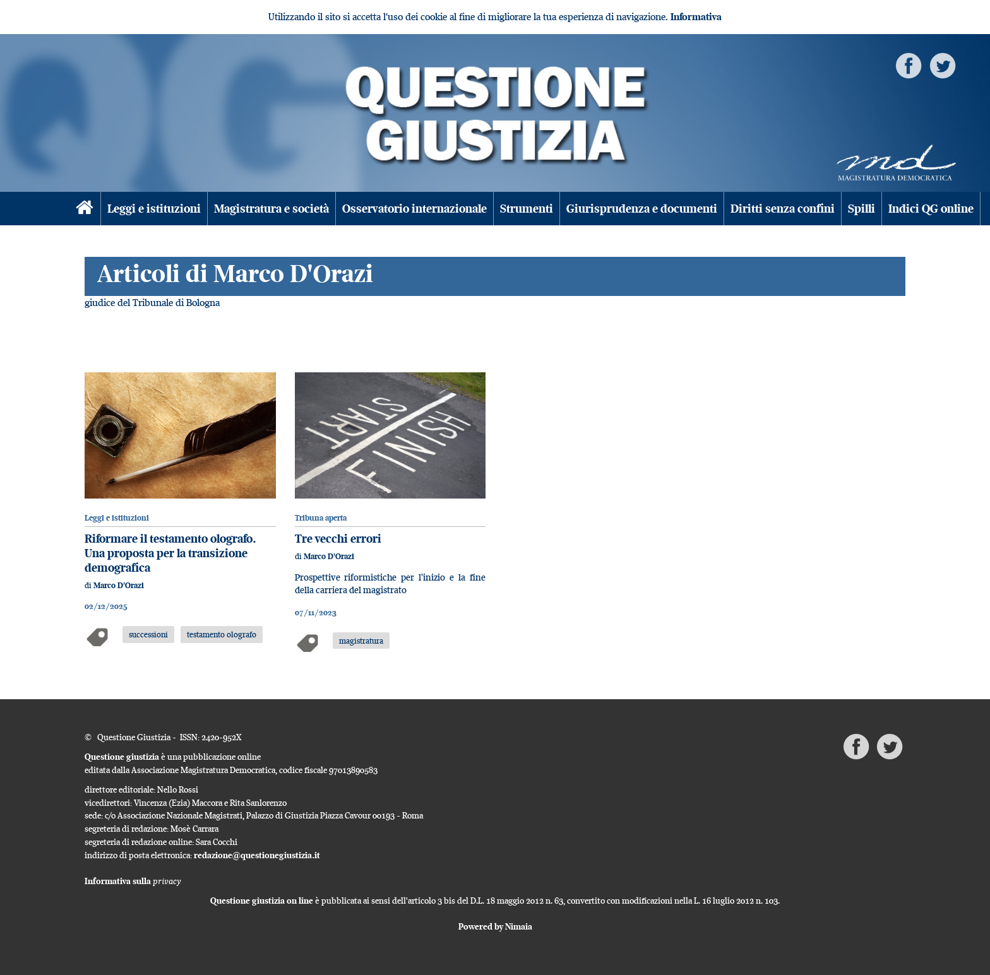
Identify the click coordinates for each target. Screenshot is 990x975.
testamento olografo (221, 634)
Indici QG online (931, 208)
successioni (148, 634)
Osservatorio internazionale (414, 208)
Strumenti (526, 208)
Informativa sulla (133, 881)
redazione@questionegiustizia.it (257, 855)
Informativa (696, 17)
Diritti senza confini (783, 208)
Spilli (861, 208)
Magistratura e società (271, 208)
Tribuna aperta (321, 518)
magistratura (361, 640)
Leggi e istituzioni (154, 208)
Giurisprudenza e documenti (641, 208)
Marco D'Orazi (118, 585)
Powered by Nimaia (495, 926)
